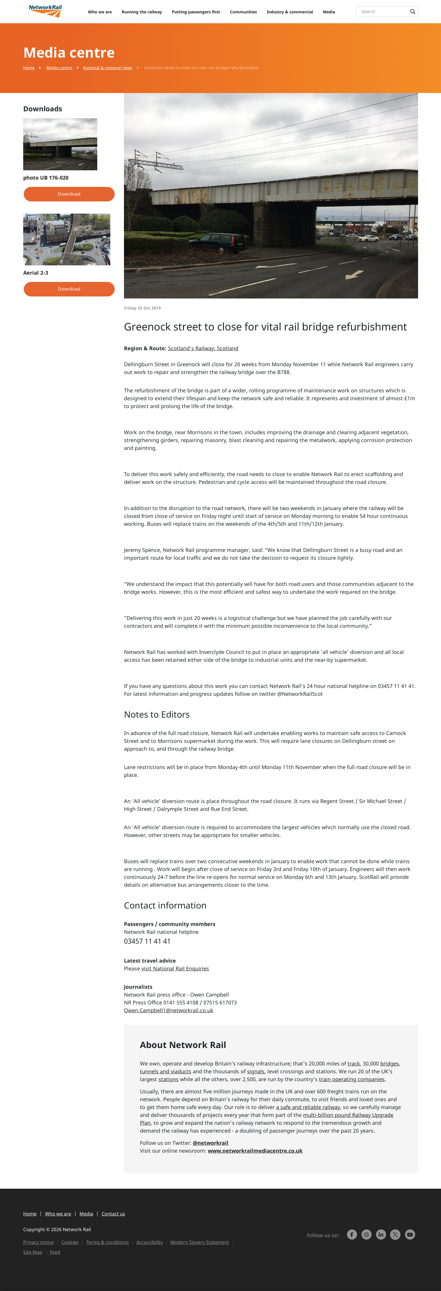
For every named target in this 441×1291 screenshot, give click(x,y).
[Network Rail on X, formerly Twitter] (396, 1237)
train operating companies (352, 1079)
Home (29, 67)
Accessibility (149, 1242)
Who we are (100, 12)
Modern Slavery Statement (199, 1242)
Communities (243, 12)
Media (329, 12)
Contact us (113, 1213)
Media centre (59, 67)
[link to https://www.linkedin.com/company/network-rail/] (381, 1237)
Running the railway (142, 12)
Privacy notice (38, 1242)
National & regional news (107, 67)
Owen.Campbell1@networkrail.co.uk (168, 1010)
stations (169, 1079)
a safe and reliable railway (308, 1107)
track (354, 1063)
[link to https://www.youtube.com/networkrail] (410, 1237)
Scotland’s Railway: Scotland (203, 348)
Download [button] (69, 194)
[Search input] (388, 12)
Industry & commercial (290, 12)
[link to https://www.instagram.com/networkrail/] (367, 1237)
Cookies (70, 1242)
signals (255, 1071)
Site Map (32, 1252)
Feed (55, 1252)
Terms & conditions (107, 1242)
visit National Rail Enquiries (175, 968)
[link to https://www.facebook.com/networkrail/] (352, 1237)
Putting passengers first (196, 12)
